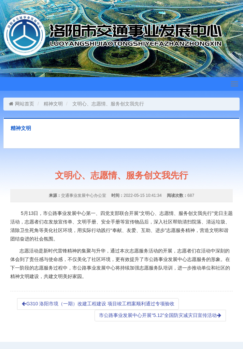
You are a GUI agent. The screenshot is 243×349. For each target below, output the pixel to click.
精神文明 (53, 103)
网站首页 (21, 103)
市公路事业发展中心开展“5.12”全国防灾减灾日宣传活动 (160, 315)
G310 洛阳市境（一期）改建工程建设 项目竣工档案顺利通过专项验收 (98, 303)
